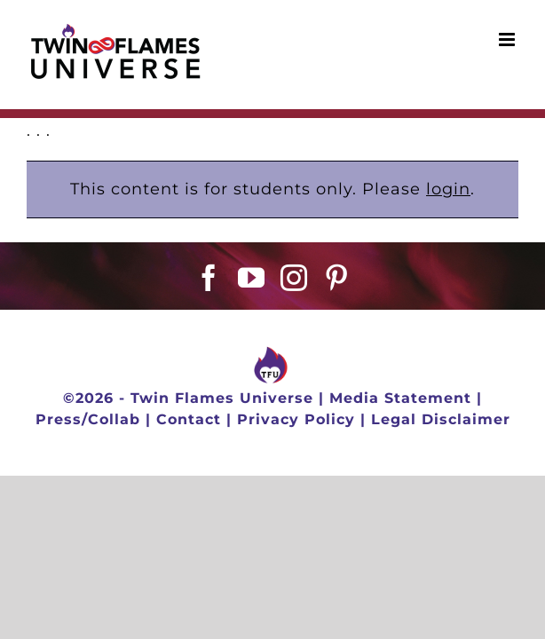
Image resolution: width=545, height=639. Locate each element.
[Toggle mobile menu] (508, 39)
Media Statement (400, 452)
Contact (188, 473)
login (448, 189)
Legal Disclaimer (440, 473)
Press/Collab (88, 473)
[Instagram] (294, 322)
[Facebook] (209, 322)
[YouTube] (251, 322)
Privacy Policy (296, 473)
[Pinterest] (337, 322)
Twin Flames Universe (221, 452)
